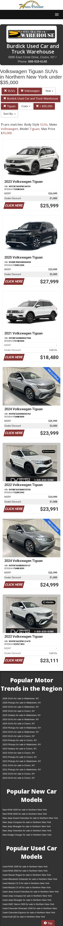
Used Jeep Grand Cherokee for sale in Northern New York (31, 891)
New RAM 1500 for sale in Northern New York (25, 809)
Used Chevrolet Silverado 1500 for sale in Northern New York (30, 909)
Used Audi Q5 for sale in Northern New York (24, 916)
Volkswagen (30, 90)
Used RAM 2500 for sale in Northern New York (25, 870)
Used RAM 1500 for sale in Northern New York (25, 866)
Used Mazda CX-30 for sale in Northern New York (27, 887)
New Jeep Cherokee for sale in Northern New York (27, 830)
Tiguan (9, 106)
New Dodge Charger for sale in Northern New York (27, 835)
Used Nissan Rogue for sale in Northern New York (27, 875)
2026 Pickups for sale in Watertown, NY (22, 702)
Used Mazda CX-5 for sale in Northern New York (26, 883)
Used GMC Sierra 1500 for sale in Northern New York (28, 904)
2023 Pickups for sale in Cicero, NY (20, 740)
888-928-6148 (37, 61)
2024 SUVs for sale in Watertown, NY (21, 719)
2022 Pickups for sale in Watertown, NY (22, 761)
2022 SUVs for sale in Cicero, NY (19, 753)
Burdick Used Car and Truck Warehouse (30, 98)
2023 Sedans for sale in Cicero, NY (20, 748)
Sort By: (9, 113)
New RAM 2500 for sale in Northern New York (25, 814)
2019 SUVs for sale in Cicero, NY (19, 778)
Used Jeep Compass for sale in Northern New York (27, 896)
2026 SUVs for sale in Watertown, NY (21, 698)
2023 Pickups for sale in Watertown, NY (22, 744)
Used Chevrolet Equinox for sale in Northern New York (29, 912)
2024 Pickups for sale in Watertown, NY (22, 727)
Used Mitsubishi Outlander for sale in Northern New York (30, 879)
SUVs (9, 90)
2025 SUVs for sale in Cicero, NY (19, 711)
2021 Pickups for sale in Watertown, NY (22, 769)
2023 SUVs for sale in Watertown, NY (21, 732)
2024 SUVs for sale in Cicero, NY (19, 723)
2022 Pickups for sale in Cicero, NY (20, 757)
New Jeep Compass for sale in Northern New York (27, 822)
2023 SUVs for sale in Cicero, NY (19, 736)
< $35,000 (44, 106)
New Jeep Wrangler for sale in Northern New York (27, 826)
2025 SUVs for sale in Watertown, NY (21, 707)
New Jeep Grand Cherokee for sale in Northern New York (30, 818)
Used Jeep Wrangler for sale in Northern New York (27, 900)
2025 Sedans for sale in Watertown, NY (22, 715)
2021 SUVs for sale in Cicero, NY (19, 765)
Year (49, 90)
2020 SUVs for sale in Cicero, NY (19, 773)
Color (25, 106)
